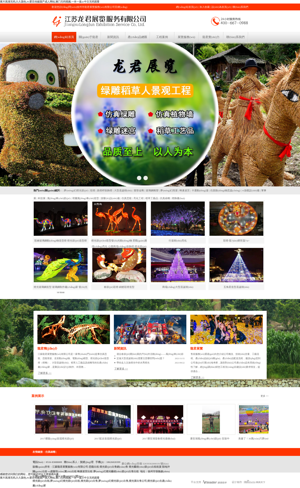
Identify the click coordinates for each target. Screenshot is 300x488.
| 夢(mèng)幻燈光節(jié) (75, 190)
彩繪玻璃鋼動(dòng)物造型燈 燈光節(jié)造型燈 (60, 240)
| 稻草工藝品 (151, 198)
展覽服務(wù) (186, 37)
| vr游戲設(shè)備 (250, 190)
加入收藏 (204, 6)
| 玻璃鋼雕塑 (152, 190)
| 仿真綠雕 (164, 198)
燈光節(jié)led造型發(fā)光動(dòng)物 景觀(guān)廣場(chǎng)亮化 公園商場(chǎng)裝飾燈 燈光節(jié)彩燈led (119, 246)
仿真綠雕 (50, 451)
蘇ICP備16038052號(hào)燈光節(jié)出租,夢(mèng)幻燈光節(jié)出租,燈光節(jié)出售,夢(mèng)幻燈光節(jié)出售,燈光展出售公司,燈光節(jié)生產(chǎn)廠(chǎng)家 (102, 481)
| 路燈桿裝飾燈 (104, 190)
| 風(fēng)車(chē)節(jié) (58, 198)
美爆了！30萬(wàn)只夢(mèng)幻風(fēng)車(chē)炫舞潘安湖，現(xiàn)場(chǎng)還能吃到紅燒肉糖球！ (260, 440)
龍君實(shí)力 (211, 37)
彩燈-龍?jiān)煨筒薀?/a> (236, 240)
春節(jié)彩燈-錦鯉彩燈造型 (119, 287)
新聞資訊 (113, 37)
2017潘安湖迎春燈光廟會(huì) (158, 438)
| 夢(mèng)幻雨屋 (168, 190)
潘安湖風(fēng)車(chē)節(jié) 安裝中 (209, 438)
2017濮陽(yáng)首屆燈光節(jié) (57, 438)
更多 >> (265, 396)
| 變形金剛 (138, 190)
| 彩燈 (92, 190)
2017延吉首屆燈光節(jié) (107, 438)
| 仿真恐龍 (126, 198)
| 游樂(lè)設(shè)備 (110, 198)
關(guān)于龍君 (88, 37)
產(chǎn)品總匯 (137, 37)
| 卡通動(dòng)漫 (199, 190)
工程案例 (162, 37)
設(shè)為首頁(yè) (221, 6)
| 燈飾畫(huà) (178, 198)
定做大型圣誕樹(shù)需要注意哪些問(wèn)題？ (141, 358)
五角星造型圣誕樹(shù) (236, 287)
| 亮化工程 (138, 198)
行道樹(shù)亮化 (178, 240)
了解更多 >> (45, 372)
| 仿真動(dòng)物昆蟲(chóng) (224, 190)
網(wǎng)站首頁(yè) (187, 6)
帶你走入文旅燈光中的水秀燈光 (133, 362)
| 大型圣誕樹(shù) (122, 190)
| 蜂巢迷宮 (184, 190)
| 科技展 (41, 198)
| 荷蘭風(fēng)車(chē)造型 (85, 198)
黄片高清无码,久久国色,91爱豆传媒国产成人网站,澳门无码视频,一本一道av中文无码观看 (49, 1)
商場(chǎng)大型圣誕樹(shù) (177, 287)
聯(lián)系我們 (240, 6)
